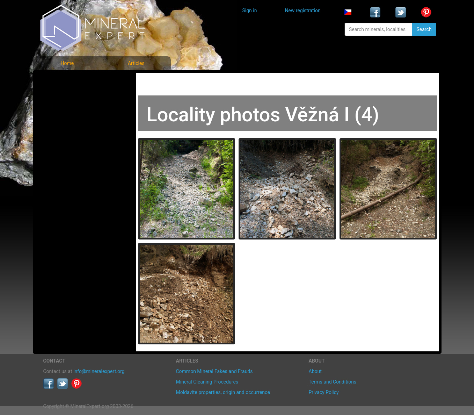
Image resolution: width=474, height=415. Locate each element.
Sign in (249, 10)
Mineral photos (65, 80)
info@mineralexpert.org (98, 371)
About (315, 371)
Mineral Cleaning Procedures (207, 382)
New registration (302, 10)
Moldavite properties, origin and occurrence (223, 392)
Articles (136, 63)
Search (423, 29)
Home (67, 63)
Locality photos (65, 111)
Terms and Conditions (333, 382)
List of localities (66, 126)
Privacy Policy (324, 392)
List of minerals (65, 96)
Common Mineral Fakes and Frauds (214, 371)
